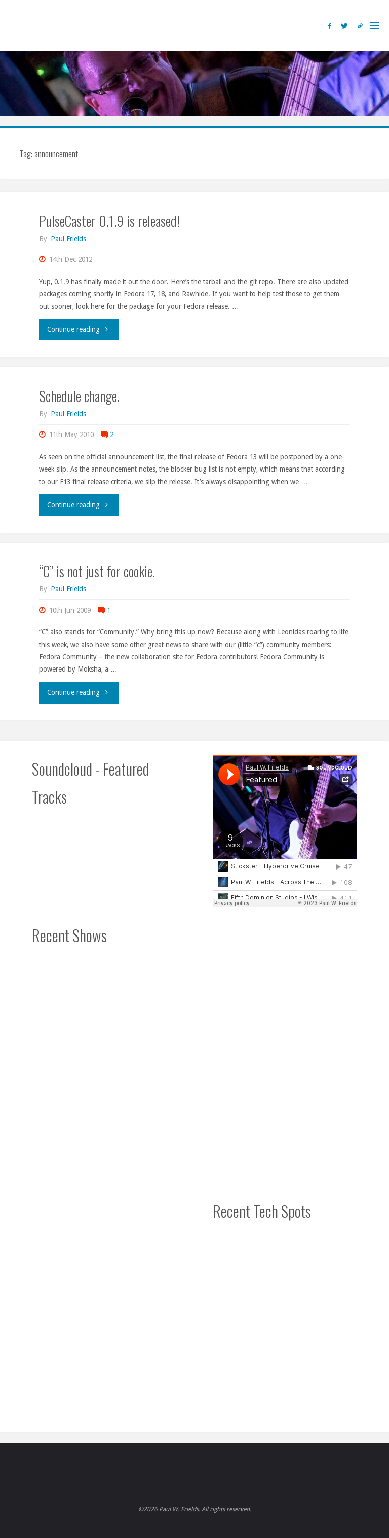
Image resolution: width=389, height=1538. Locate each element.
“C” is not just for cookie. (97, 570)
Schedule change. (79, 395)
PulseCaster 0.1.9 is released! (109, 220)
